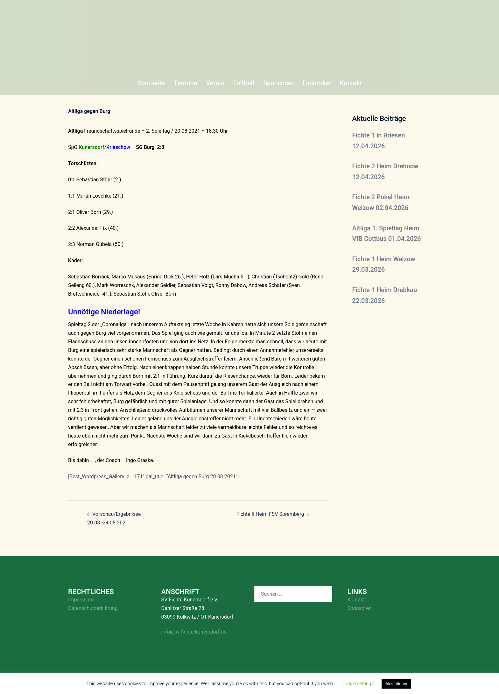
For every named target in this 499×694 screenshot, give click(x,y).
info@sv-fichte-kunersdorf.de (194, 632)
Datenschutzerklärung (93, 608)
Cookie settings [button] (357, 683)
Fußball (243, 83)
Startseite (151, 83)
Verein (215, 83)
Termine (185, 83)
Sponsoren (278, 83)
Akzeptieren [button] (396, 683)
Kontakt (351, 83)
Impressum (81, 600)
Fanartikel (317, 83)
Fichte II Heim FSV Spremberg (270, 514)
